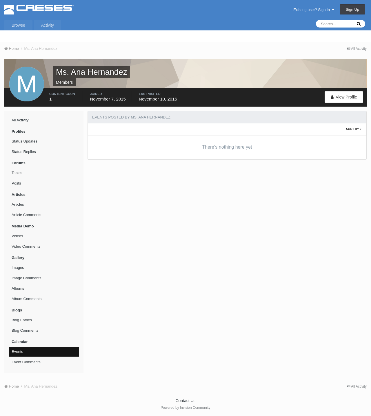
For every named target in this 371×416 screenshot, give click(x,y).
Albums (18, 288)
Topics (17, 173)
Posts (16, 183)
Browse (18, 25)
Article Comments (26, 215)
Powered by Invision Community (185, 408)
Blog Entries (22, 320)
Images (18, 267)
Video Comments (26, 246)
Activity (47, 25)
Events (17, 351)
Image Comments (26, 278)
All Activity (20, 120)
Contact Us (185, 400)
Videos (17, 236)
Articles (18, 204)
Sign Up (352, 9)
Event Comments (26, 362)
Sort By (353, 129)
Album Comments (26, 299)
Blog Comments (25, 330)
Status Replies (24, 151)
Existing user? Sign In (313, 10)
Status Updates (24, 141)
